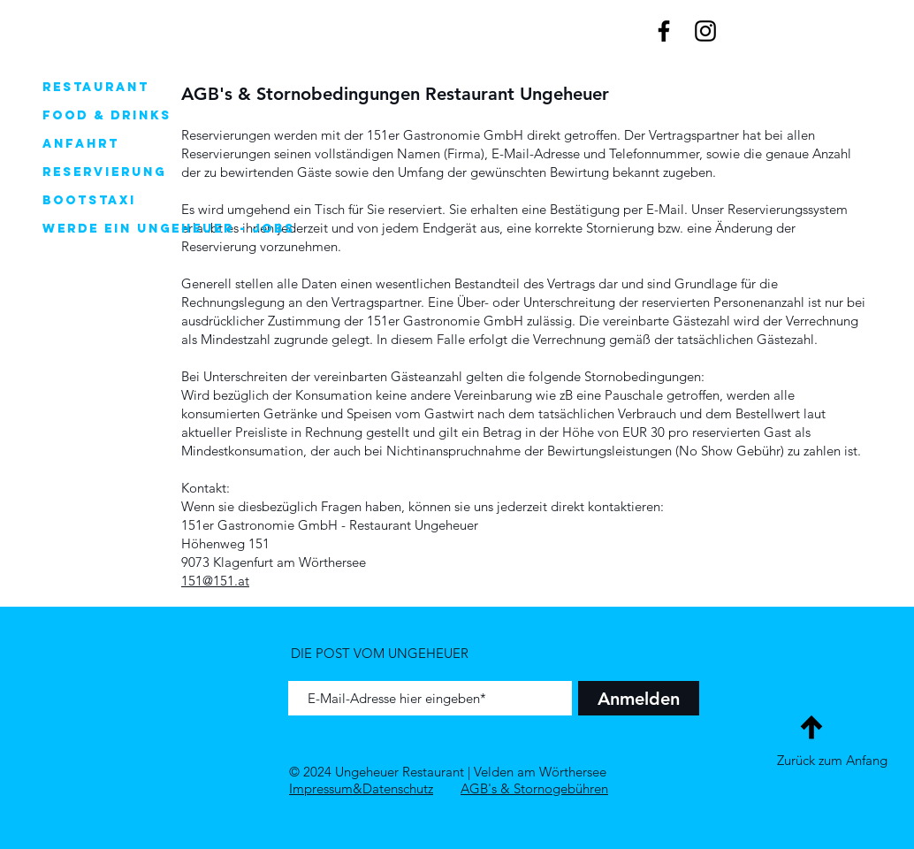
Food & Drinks (106, 115)
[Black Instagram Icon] (705, 31)
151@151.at (215, 580)
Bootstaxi (89, 200)
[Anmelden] (638, 698)
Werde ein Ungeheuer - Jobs (137, 228)
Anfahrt (80, 143)
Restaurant (95, 87)
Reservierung (104, 172)
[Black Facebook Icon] (664, 31)
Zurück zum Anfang (832, 760)
